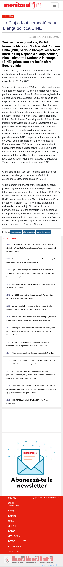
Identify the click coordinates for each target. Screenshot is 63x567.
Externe (11, 541)
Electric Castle (14, 546)
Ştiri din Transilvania (13, 504)
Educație (11, 511)
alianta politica (29, 232)
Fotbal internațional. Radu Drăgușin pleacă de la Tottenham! (33, 353)
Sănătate (12, 498)
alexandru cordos (43, 232)
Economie (12, 516)
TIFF (24, 541)
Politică (8, 16)
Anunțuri (12, 526)
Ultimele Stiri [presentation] (9, 238)
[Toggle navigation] (54, 5)
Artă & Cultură (14, 536)
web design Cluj (50, 565)
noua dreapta (16, 232)
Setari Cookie (13, 551)
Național (12, 531)
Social (11, 521)
